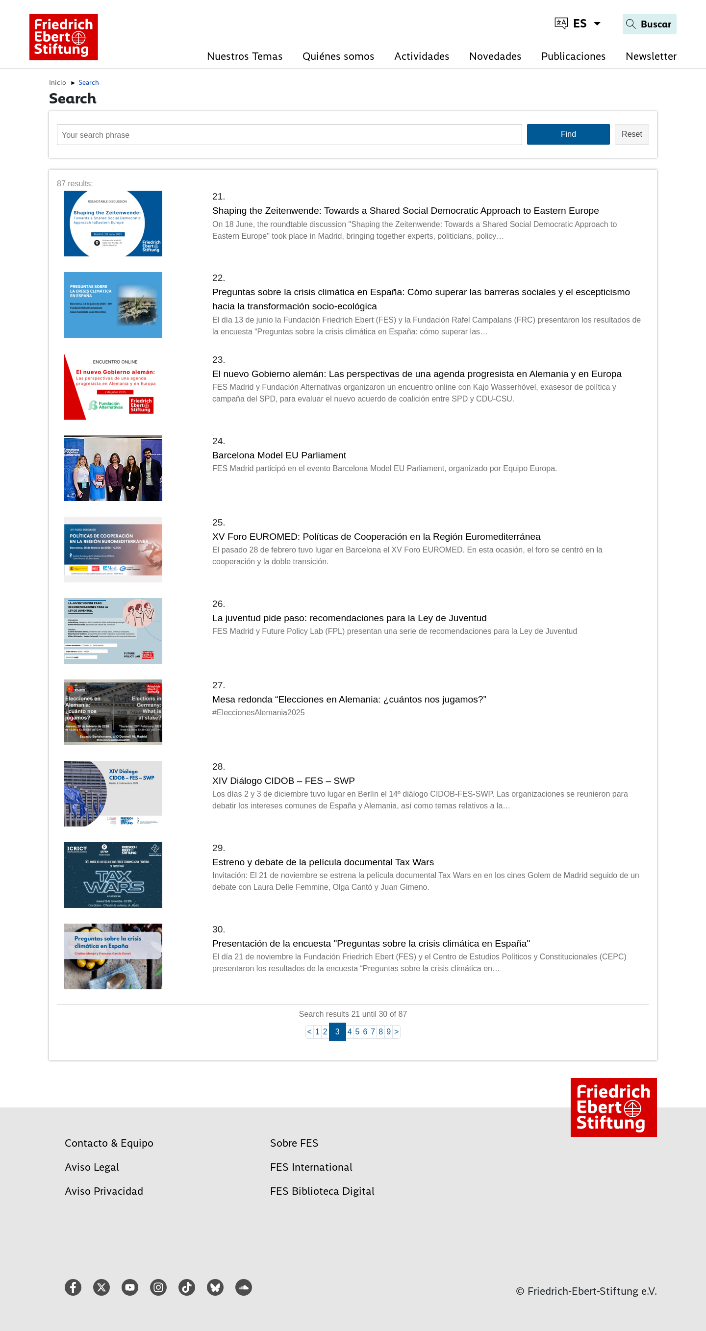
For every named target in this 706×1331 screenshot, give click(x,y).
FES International (311, 1167)
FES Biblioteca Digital (322, 1191)
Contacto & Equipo (109, 1143)
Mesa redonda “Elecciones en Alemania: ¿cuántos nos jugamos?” (349, 699)
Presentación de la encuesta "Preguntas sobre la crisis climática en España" (371, 943)
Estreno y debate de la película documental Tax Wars (323, 862)
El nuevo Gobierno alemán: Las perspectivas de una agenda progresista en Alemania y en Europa (417, 374)
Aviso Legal (92, 1167)
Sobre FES (294, 1143)
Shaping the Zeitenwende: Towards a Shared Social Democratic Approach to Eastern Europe (405, 210)
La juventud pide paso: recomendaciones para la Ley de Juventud (349, 618)
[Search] (650, 24)
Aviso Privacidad (104, 1191)
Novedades (495, 56)
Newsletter (651, 56)
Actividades (422, 56)
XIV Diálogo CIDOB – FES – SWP (283, 781)
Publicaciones (573, 56)
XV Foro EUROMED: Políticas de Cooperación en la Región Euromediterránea (376, 536)
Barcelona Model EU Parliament (279, 455)
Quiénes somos (339, 56)
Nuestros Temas (245, 56)
